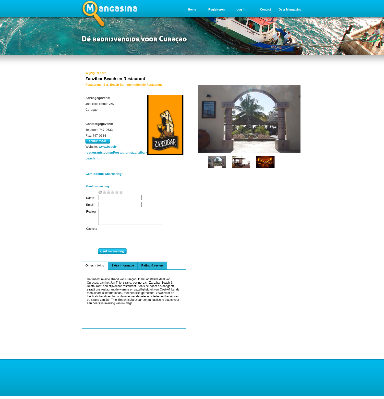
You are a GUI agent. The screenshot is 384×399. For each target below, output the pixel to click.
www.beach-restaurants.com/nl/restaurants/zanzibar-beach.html (116, 152)
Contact (265, 9)
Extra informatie (123, 268)
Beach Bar (117, 84)
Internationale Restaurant (144, 84)
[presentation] (138, 240)
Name (90, 198)
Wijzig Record (96, 73)
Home (192, 9)
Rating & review (152, 268)
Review (91, 211)
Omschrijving (94, 268)
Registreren (216, 9)
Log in (241, 9)
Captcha (91, 231)
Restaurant (93, 84)
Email (90, 204)
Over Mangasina (290, 9)
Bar (105, 84)
